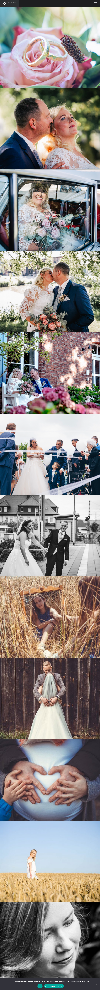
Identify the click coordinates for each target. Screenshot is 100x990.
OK (40, 986)
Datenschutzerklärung (53, 986)
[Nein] (96, 984)
